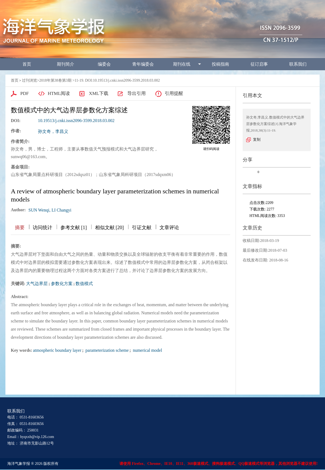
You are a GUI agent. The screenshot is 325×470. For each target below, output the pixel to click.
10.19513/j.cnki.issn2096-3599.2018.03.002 (76, 120)
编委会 (104, 64)
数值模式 (84, 283)
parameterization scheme (106, 350)
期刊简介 (65, 64)
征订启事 (259, 64)
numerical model (147, 350)
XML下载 (98, 93)
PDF (24, 93)
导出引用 (136, 93)
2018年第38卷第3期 (55, 80)
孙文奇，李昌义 (53, 131)
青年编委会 (143, 64)
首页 (26, 64)
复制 (257, 140)
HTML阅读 (59, 93)
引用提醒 (174, 93)
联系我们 (298, 64)
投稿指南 (220, 64)
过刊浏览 (29, 80)
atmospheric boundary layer (57, 350)
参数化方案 (62, 283)
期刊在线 (181, 64)
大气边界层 (37, 283)
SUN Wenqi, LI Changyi (49, 210)
